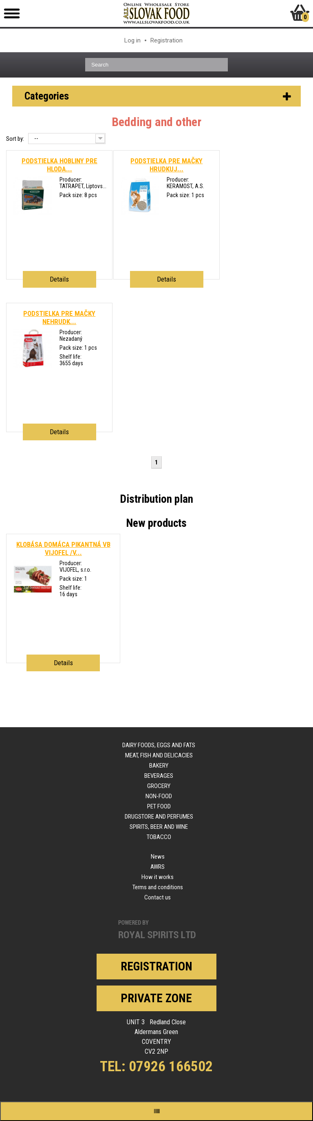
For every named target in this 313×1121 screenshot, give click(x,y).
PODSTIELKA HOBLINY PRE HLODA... (59, 165)
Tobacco (159, 837)
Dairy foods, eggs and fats (158, 745)
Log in (132, 40)
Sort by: (15, 138)
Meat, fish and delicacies (159, 755)
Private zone (156, 998)
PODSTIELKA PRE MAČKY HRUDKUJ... (166, 165)
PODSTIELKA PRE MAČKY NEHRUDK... (59, 317)
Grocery (158, 786)
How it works (157, 877)
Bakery (158, 765)
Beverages (158, 775)
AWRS (157, 866)
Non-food (158, 796)
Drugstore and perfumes (159, 816)
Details (59, 279)
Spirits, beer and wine (159, 826)
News (158, 856)
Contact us (157, 897)
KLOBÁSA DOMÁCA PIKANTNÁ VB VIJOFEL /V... (63, 548)
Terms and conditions (157, 887)
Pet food (159, 806)
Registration (166, 40)
